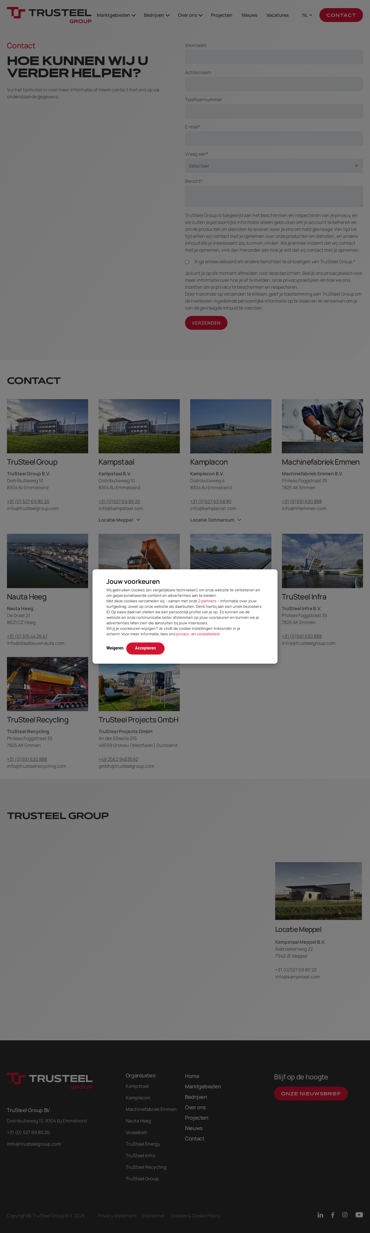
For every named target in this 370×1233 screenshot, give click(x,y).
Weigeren (114, 648)
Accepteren (145, 648)
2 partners (207, 600)
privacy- (183, 633)
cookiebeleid (208, 633)
